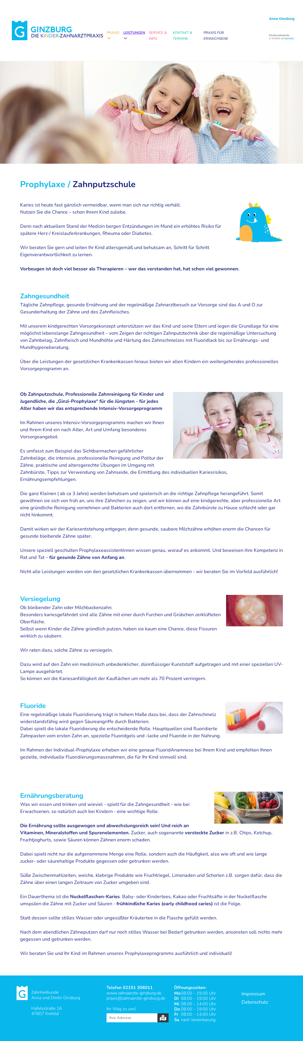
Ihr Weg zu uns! (121, 1008)
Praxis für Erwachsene (216, 35)
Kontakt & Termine (182, 35)
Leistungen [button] (134, 32)
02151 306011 (138, 987)
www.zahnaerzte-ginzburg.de (134, 993)
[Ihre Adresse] (132, 1017)
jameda (289, 38)
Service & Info (158, 35)
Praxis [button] (113, 32)
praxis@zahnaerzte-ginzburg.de (136, 998)
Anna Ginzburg (282, 19)
